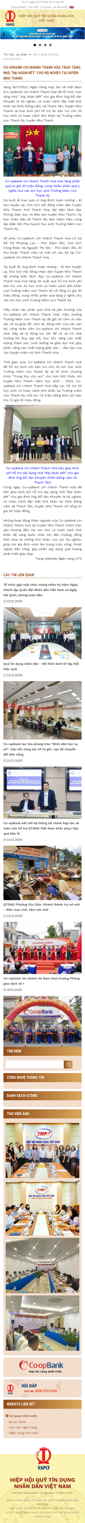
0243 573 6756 (40, 1391)
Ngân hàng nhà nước (23, 1433)
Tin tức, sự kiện (15, 54)
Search (68, 1065)
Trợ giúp (45, 7)
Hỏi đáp (29, 1386)
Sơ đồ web (59, 7)
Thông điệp (17, 7)
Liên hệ (32, 7)
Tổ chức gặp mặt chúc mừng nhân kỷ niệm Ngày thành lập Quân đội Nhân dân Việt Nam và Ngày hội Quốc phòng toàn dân (40, 590)
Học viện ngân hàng (23, 1427)
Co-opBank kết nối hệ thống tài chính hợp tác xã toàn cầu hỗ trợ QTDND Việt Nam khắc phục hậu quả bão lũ (41, 828)
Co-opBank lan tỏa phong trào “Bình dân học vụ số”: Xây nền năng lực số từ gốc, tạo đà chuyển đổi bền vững (40, 749)
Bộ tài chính (17, 1422)
